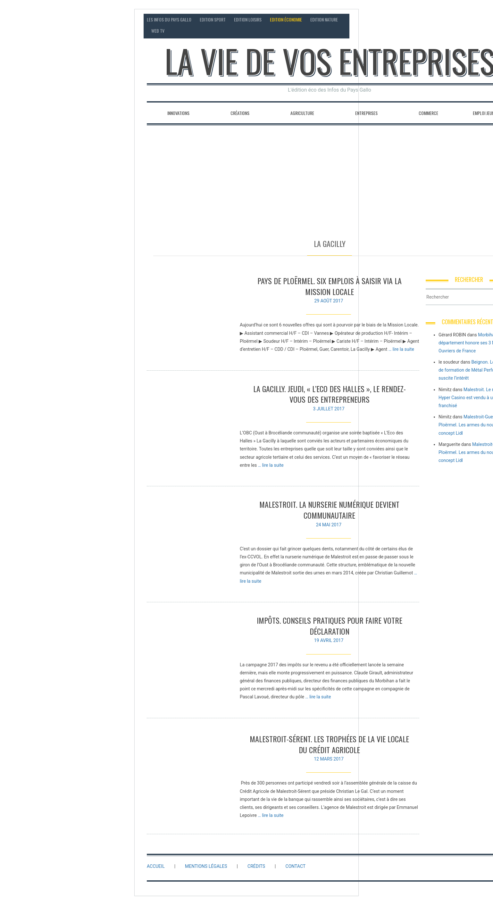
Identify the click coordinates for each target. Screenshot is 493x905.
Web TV (157, 30)
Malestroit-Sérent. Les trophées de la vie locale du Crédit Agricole (329, 747)
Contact (452, 19)
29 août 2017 (328, 300)
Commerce (428, 113)
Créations (239, 113)
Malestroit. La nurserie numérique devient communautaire (329, 509)
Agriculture (302, 113)
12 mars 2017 (329, 762)
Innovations (178, 113)
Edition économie (286, 19)
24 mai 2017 (328, 524)
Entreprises (366, 113)
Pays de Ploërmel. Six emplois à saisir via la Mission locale (329, 286)
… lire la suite (401, 349)
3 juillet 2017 (328, 408)
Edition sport (213, 19)
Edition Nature (324, 19)
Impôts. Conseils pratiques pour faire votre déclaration (329, 625)
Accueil (156, 866)
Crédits (256, 866)
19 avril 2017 (329, 640)
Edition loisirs (248, 19)
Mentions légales (206, 866)
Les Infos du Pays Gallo (169, 19)
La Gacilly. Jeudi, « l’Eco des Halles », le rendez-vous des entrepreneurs (329, 394)
